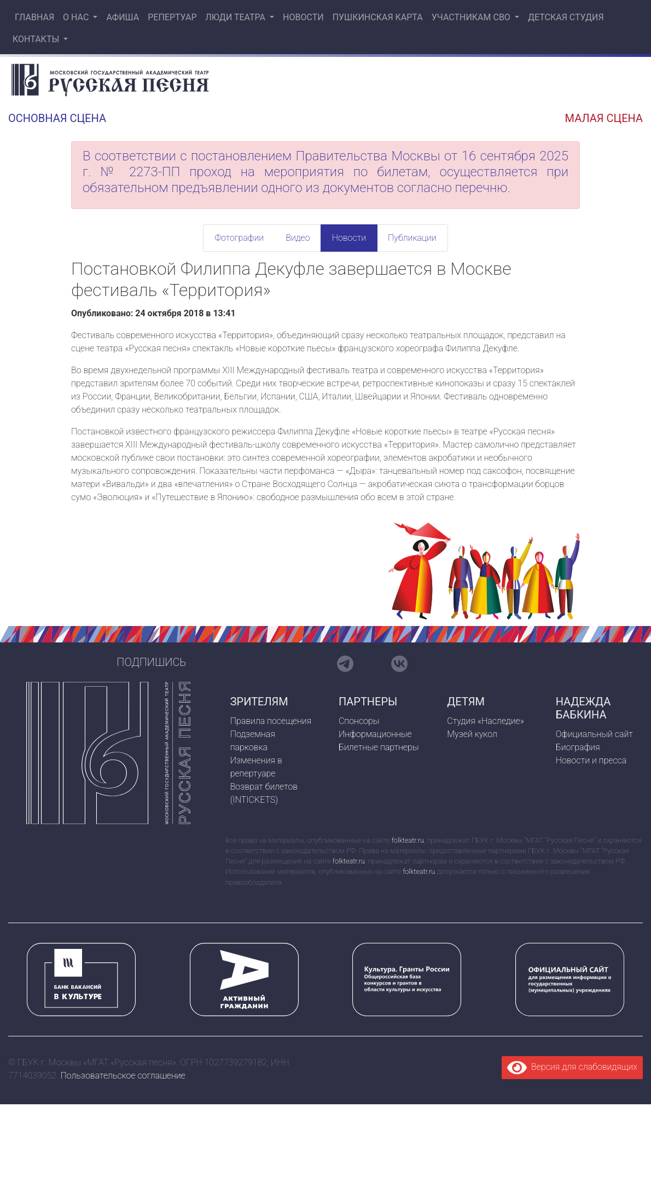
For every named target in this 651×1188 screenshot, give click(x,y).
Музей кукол (472, 734)
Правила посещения (271, 721)
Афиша (122, 17)
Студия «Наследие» (485, 721)
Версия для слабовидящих (572, 1067)
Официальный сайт (594, 734)
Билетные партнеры (379, 747)
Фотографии (239, 238)
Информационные (375, 734)
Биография (578, 747)
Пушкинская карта (378, 17)
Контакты (37, 39)
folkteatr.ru (408, 840)
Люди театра (236, 17)
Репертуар (172, 17)
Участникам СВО (472, 17)
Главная (33, 17)
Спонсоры (359, 721)
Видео (298, 238)
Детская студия (566, 17)
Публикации (412, 238)
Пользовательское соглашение (123, 1075)
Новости (303, 17)
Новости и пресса (591, 760)
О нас (77, 17)
